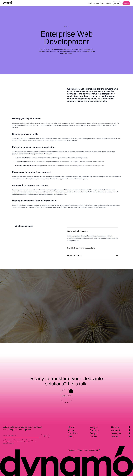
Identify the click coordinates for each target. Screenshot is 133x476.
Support (94, 433)
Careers (94, 430)
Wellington (120, 433)
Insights (108, 3)
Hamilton (120, 427)
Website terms (72, 450)
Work (102, 3)
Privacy (80, 450)
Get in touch (67, 393)
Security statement (89, 450)
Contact (94, 436)
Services (96, 3)
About (89, 3)
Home (71, 427)
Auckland (120, 430)
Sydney (120, 436)
